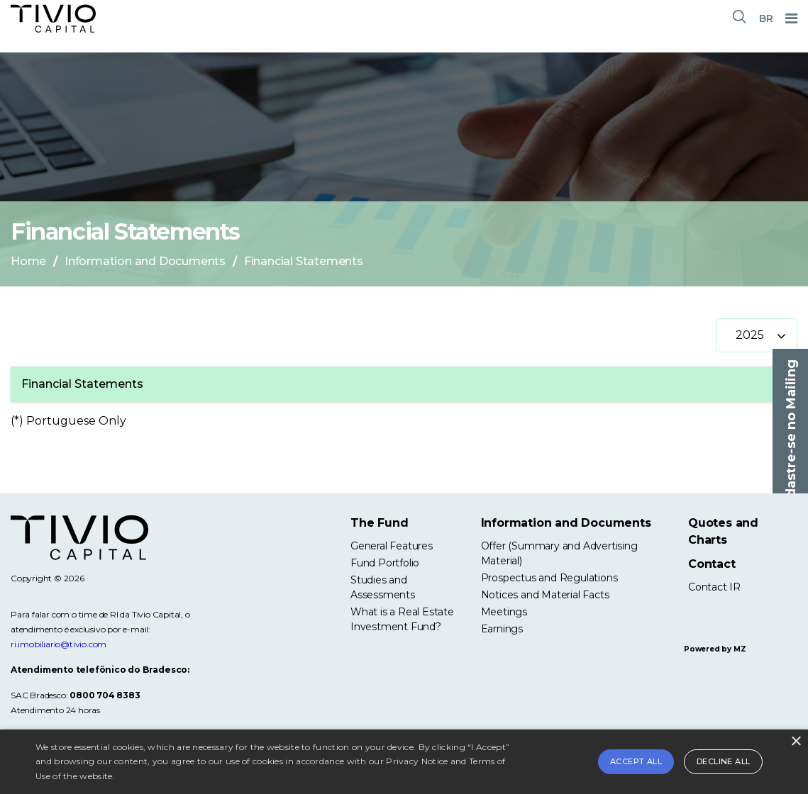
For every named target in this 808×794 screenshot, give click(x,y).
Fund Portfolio (384, 563)
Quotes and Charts (723, 531)
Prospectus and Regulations (549, 577)
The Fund (379, 523)
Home (28, 261)
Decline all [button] (723, 761)
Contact (712, 564)
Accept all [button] (636, 761)
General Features (391, 545)
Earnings (502, 628)
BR (766, 18)
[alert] (404, 761)
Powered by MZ (715, 649)
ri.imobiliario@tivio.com (58, 644)
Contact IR (714, 587)
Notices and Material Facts (545, 594)
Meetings (504, 611)
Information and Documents (145, 261)
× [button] (795, 742)
